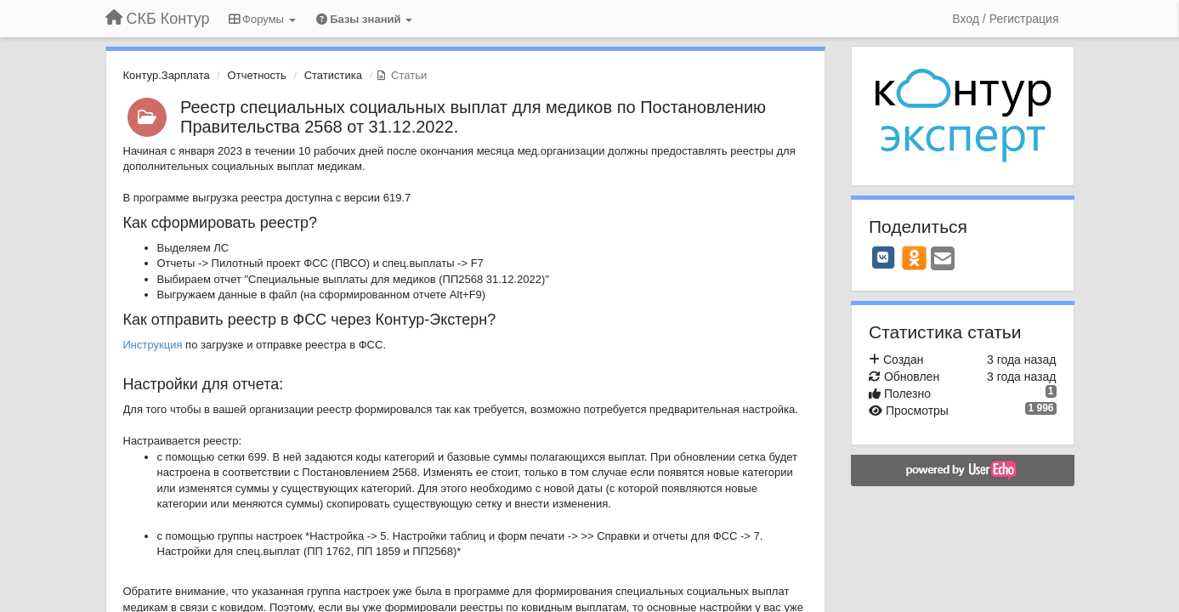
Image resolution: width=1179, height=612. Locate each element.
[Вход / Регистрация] (1005, 18)
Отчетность (257, 75)
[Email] (943, 260)
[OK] (914, 257)
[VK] (883, 257)
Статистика (333, 75)
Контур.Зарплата (166, 75)
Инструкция (154, 344)
